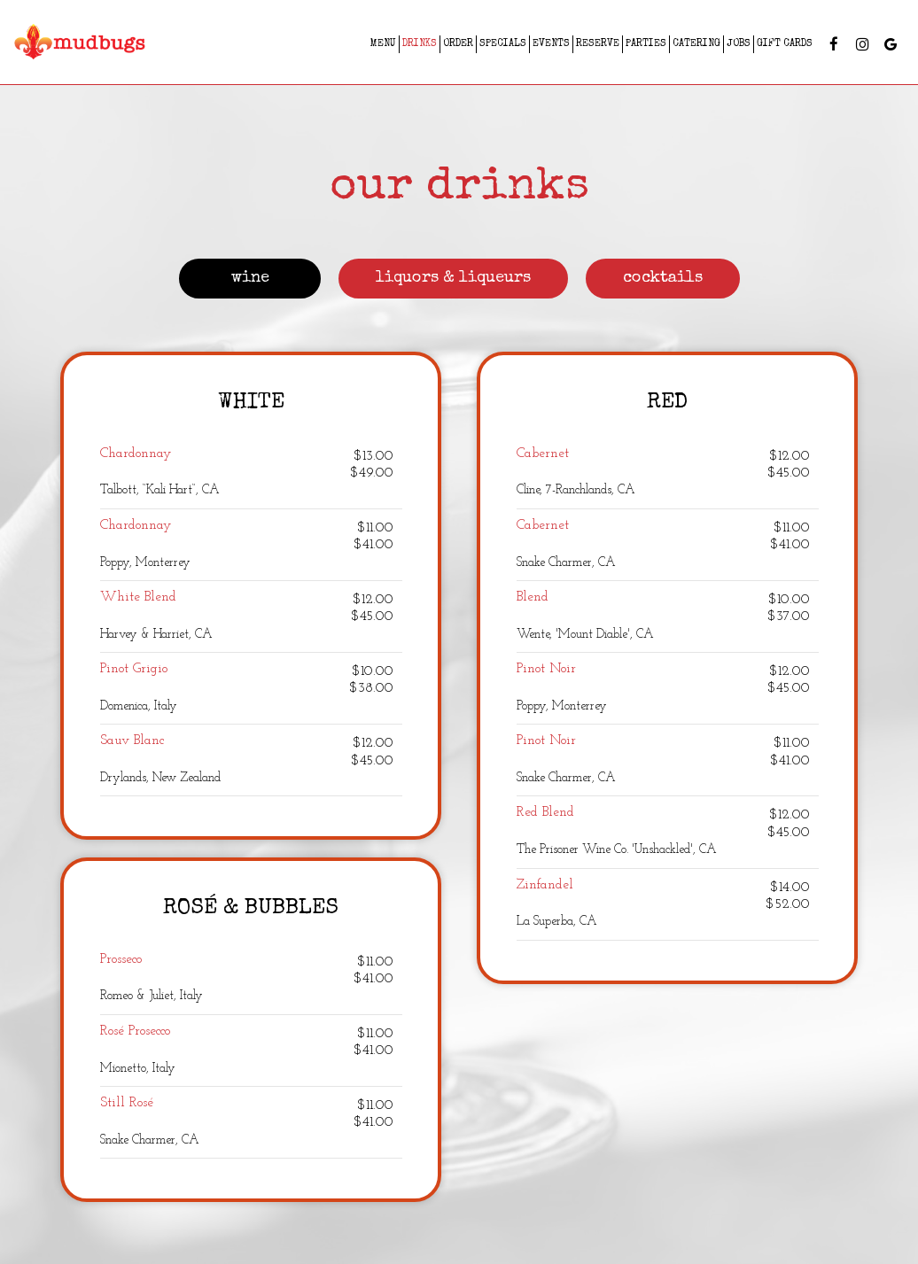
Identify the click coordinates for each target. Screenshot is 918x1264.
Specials (502, 44)
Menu (383, 44)
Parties (646, 44)
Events (551, 44)
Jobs (739, 44)
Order (458, 44)
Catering (696, 44)
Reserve (597, 44)
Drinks (419, 44)
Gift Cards (785, 44)
